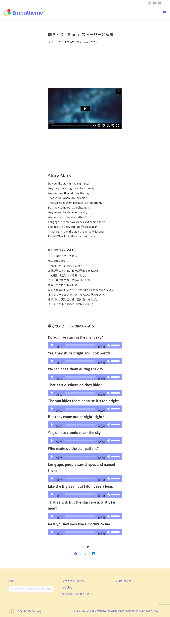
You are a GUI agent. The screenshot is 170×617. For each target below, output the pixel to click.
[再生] (52, 345)
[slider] (80, 345)
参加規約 (67, 587)
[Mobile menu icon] (164, 12)
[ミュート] (108, 345)
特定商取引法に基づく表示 (77, 594)
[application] (85, 345)
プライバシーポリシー (74, 580)
